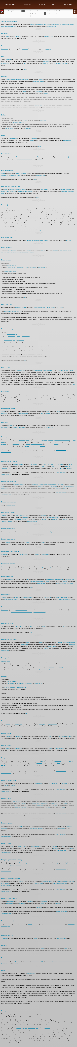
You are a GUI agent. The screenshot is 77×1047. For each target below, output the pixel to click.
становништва (24, 644)
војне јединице (12, 250)
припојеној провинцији (54, 440)
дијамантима (58, 761)
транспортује (16, 484)
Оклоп (26, 267)
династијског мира (62, 63)
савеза (42, 948)
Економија (27, 4)
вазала (47, 581)
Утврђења (27, 128)
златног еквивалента (61, 450)
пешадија (14, 311)
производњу (16, 122)
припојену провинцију (50, 484)
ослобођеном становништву (42, 669)
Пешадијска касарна (12, 334)
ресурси (24, 1028)
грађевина (28, 240)
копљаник (19, 311)
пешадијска (15, 340)
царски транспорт (20, 515)
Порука (3, 411)
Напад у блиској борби (39, 307)
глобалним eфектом (65, 189)
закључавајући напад (53, 517)
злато (42, 413)
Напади (7, 191)
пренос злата (55, 519)
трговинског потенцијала (66, 583)
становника (72, 644)
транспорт (21, 440)
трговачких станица (23, 554)
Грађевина (3, 515)
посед (27, 642)
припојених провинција (19, 427)
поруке (65, 948)
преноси (31, 626)
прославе (61, 961)
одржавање (17, 961)
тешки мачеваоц (11, 252)
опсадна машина (15, 687)
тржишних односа (16, 612)
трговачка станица (46, 567)
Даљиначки (60, 370)
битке (11, 846)
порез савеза (27, 961)
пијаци (35, 938)
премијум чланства (32, 521)
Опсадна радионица (12, 681)
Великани (42, 4)
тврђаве (43, 250)
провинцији (43, 120)
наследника (4, 63)
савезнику (64, 519)
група (15, 805)
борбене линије (31, 973)
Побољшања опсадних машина (24, 683)
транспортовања (8, 599)
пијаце (43, 542)
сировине (3, 444)
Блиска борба (11, 267)
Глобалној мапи (13, 138)
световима (47, 1028)
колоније (11, 189)
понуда (47, 411)
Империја (59, 763)
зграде (42, 761)
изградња (42, 961)
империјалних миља (15, 569)
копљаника (62, 736)
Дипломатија (68, 4)
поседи (71, 961)
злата (64, 626)
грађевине (32, 24)
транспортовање (39, 883)
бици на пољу (9, 79)
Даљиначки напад (37, 370)
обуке (14, 801)
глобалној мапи (45, 554)
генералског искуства (38, 81)
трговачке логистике (26, 612)
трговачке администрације (39, 612)
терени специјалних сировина (24, 159)
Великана (8, 59)
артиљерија (23, 687)
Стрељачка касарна (20, 370)
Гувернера (27, 542)
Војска (54, 4)
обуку (70, 464)
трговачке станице (21, 189)
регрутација (55, 961)
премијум (20, 826)
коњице (61, 667)
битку (63, 846)
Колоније (46, 648)
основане (30, 191)
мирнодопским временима (36, 828)
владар (24, 91)
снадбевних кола (67, 531)
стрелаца (61, 748)
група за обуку (35, 803)
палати (46, 93)
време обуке (42, 724)
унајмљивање (34, 464)
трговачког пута (41, 583)
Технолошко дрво (51, 26)
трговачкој (67, 440)
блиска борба (7, 311)
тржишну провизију (61, 938)
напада (38, 175)
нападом (42, 446)
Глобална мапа (10, 4)
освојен (32, 140)
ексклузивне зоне (69, 579)
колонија (34, 157)
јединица (42, 175)
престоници (16, 444)
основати (37, 554)
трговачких (71, 881)
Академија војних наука (10, 26)
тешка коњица (19, 252)
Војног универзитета (63, 24)
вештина (8, 36)
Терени (39, 157)
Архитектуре (47, 24)
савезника (47, 413)
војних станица (5, 883)
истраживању (71, 924)
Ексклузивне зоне (5, 427)
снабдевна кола (11, 505)
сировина (25, 120)
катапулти (25, 252)
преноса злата (4, 413)
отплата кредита (35, 961)
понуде (30, 924)
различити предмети (33, 1028)
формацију (48, 49)
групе (56, 805)
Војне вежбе (59, 307)
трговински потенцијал (21, 610)
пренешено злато (23, 413)
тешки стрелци (63, 250)
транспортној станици (20, 519)
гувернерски (39, 91)
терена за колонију (53, 783)
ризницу (60, 642)
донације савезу (5, 963)
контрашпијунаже (48, 36)
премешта (15, 464)
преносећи (28, 863)
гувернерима (18, 36)
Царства (52, 531)
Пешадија (65, 370)
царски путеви (47, 597)
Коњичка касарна (11, 265)
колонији (62, 440)
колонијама (17, 597)
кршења (56, 63)
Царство (62, 468)
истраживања (39, 24)
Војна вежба (33, 267)
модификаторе (67, 140)
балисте (32, 252)
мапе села (68, 240)
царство (3, 191)
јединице (55, 250)
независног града (22, 846)
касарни (65, 803)
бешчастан (45, 63)
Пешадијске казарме (20, 307)
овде (25, 69)
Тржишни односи (5, 926)
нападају (29, 250)
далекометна (7, 687)
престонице (40, 444)
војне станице (39, 581)
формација (25, 49)
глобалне (39, 159)
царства (24, 567)
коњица (14, 271)
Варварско (3, 661)
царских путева (52, 646)
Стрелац (71, 370)
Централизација (42, 267)
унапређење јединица (37, 484)
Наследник (46, 61)
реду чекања (44, 803)
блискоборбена (8, 271)
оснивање (34, 138)
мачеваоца (68, 736)
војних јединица (44, 240)
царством (65, 581)
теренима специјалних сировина (54, 579)
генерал (41, 79)
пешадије (51, 667)
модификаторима (69, 157)
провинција (59, 881)
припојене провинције (20, 173)
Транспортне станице (68, 486)
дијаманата (39, 763)
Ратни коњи (20, 267)
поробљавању (25, 79)
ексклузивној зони (36, 846)
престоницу (17, 599)
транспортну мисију (47, 881)
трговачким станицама (27, 597)
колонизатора (38, 783)
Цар (8, 63)
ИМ (28, 579)
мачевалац (21, 340)
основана (29, 157)
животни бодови (9, 128)
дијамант (68, 863)
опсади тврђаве (17, 79)
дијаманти (23, 803)
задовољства (38, 105)
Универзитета (54, 24)
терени (6, 189)
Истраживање (4, 49)
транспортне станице (31, 444)
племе (8, 661)
